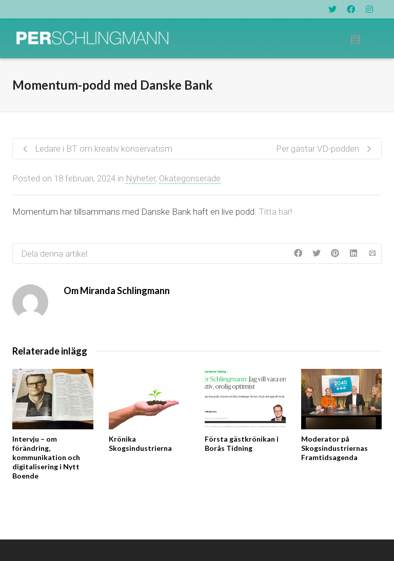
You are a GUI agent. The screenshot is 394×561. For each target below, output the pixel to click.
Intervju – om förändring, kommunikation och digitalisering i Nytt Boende (46, 457)
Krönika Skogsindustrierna (140, 443)
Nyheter (140, 178)
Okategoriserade (190, 178)
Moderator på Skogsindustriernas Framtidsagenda (334, 448)
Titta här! (275, 211)
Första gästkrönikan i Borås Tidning (242, 443)
